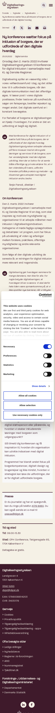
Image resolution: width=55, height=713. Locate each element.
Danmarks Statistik (15, 692)
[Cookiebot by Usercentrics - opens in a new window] (39, 295)
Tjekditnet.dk (11, 670)
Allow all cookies (27, 395)
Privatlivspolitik (12, 619)
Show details (39, 386)
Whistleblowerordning (16, 633)
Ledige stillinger (12, 647)
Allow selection (27, 405)
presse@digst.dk (14, 514)
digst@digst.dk (10, 590)
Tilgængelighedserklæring (18, 624)
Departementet (13, 688)
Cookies (8, 615)
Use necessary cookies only (27, 415)
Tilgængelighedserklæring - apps (22, 628)
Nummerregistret (13, 665)
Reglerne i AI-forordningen (18, 656)
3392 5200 (8, 586)
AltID (7, 661)
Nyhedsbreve (12, 652)
